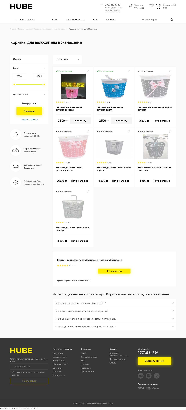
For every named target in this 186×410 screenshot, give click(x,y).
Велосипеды (58, 353)
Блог (95, 19)
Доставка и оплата (76, 19)
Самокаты (57, 368)
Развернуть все (29, 103)
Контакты (110, 19)
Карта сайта (86, 368)
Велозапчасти (59, 361)
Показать (29, 111)
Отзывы (112, 363)
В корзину (80, 120)
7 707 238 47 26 (112, 5)
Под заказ (57, 371)
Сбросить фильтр (29, 119)
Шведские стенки (60, 364)
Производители (87, 371)
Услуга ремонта (59, 375)
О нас (55, 19)
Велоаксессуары (60, 357)
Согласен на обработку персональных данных (28, 373)
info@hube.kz (143, 349)
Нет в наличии (161, 120)
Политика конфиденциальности (118, 354)
